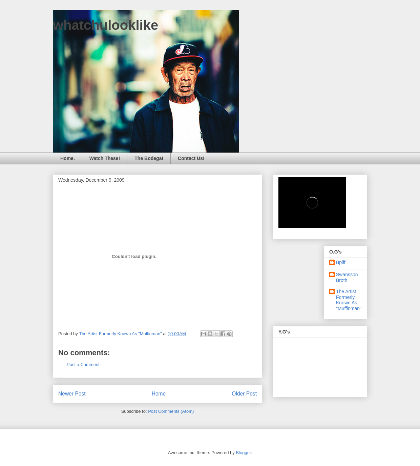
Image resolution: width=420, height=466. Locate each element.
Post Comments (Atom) (171, 411)
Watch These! (104, 158)
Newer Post (72, 394)
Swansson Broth (347, 277)
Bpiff (340, 262)
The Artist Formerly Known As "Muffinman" (348, 300)
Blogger (243, 452)
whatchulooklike (105, 25)
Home (159, 394)
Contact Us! (191, 158)
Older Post (244, 394)
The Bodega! (148, 158)
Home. (67, 158)
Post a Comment (83, 364)
